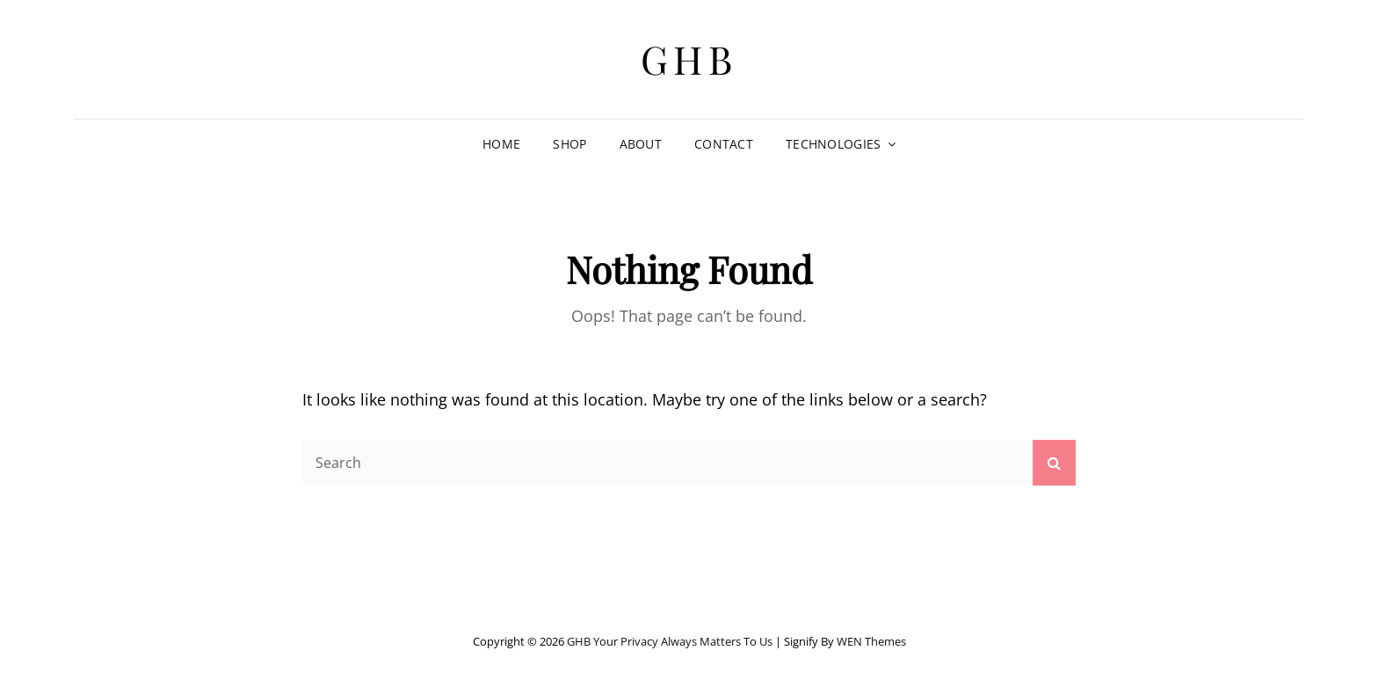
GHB (689, 58)
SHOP (569, 143)
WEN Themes (871, 641)
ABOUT (641, 143)
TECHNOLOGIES (833, 143)
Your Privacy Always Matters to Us (682, 641)
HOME (501, 143)
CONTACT (723, 143)
